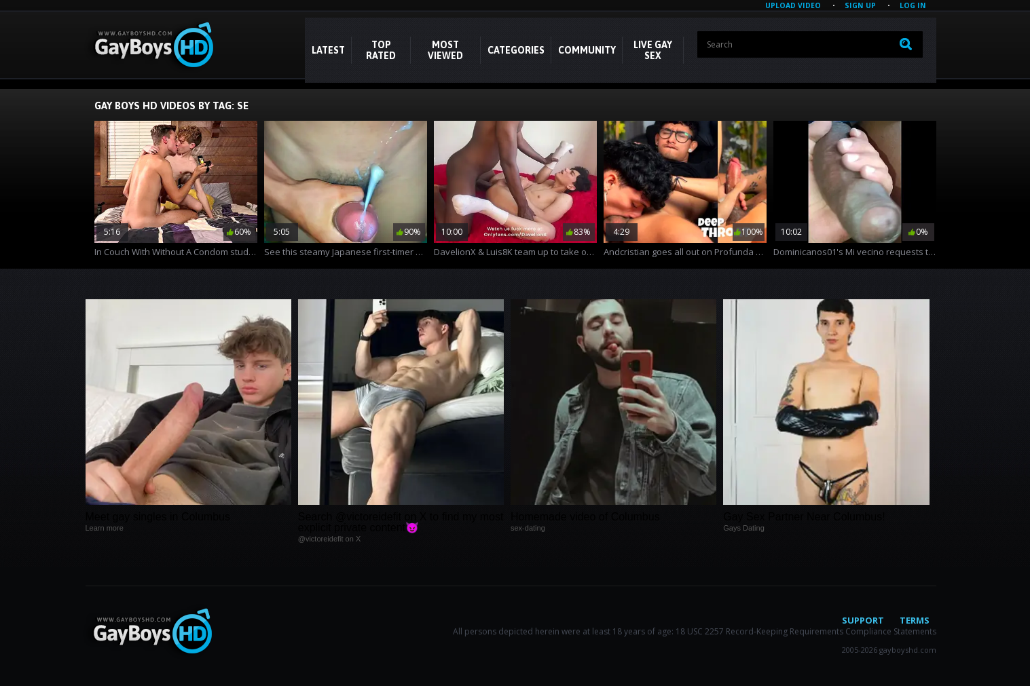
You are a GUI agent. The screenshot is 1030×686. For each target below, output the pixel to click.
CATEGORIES (516, 50)
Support (863, 620)
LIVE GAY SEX (652, 50)
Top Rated (381, 50)
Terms (915, 620)
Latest (328, 50)
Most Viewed (445, 50)
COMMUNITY (587, 50)
